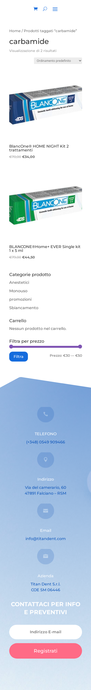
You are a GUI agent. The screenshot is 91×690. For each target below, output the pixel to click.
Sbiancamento (23, 308)
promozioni (20, 299)
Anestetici (19, 282)
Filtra (19, 356)
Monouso (18, 291)
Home (15, 31)
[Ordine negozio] (58, 60)
